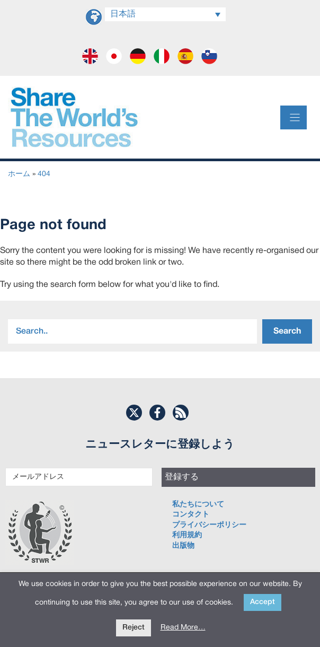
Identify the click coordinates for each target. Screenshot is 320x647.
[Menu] (293, 117)
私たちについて (198, 504)
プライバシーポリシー (209, 525)
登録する (182, 477)
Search (287, 331)
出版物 (183, 546)
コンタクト (190, 514)
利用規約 (187, 535)
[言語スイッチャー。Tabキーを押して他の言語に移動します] (165, 14)
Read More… (183, 627)
